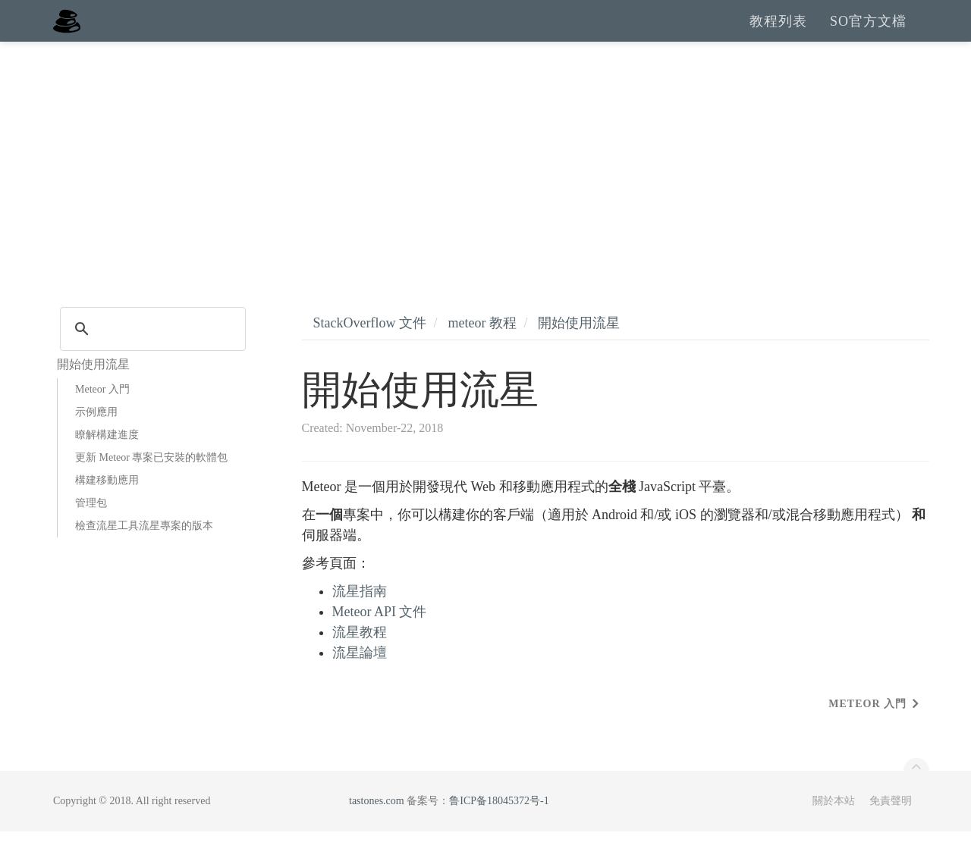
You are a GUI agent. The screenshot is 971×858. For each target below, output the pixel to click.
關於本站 (833, 827)
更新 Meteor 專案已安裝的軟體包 (151, 484)
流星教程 (359, 658)
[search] (150, 355)
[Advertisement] (485, 182)
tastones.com (376, 827)
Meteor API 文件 (379, 638)
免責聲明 (890, 827)
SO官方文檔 (868, 34)
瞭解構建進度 (107, 461)
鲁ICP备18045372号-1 (498, 827)
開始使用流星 (579, 349)
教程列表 (778, 34)
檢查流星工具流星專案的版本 (144, 552)
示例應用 (96, 438)
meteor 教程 (482, 349)
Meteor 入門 (102, 415)
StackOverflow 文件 (369, 349)
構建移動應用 (107, 506)
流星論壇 (359, 679)
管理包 (91, 529)
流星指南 (359, 617)
